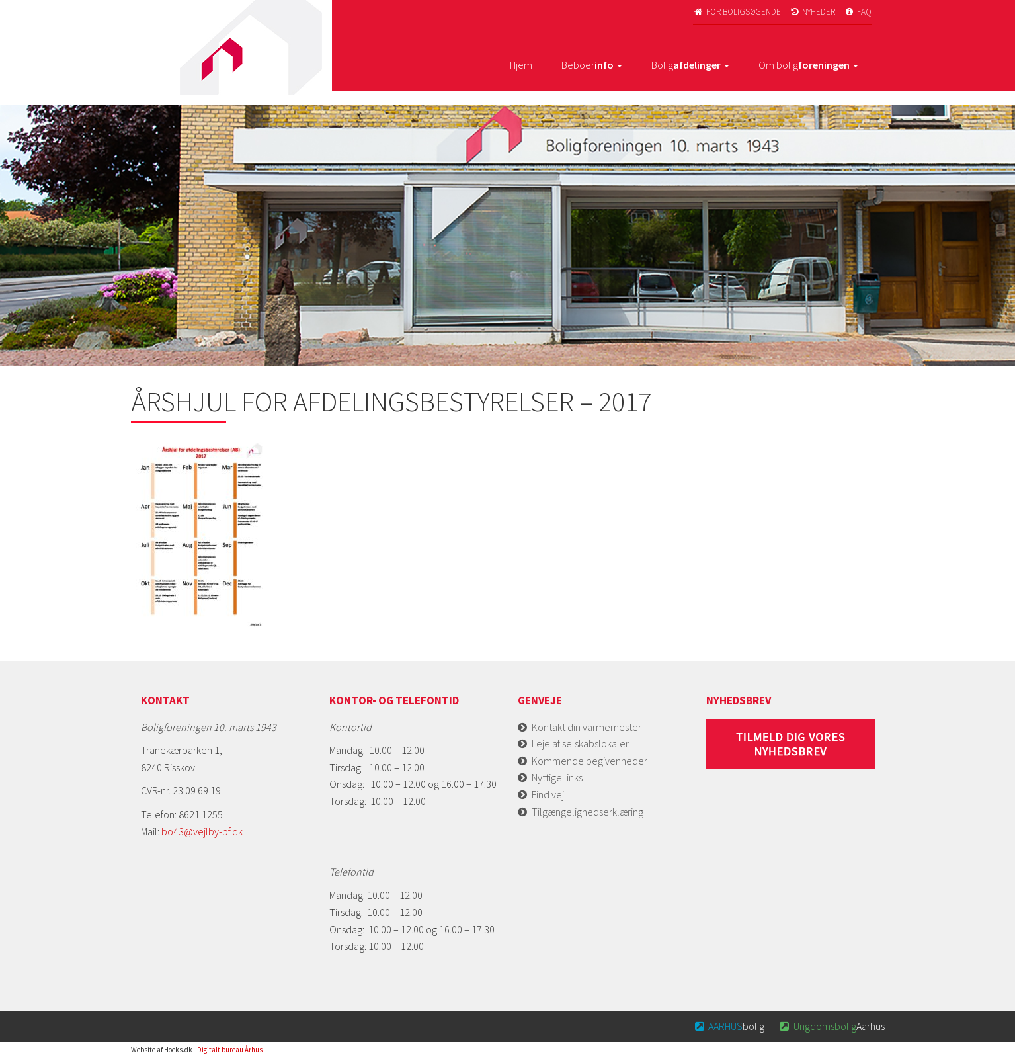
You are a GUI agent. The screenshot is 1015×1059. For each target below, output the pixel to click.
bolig (728, 1026)
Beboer (591, 64)
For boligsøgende (737, 11)
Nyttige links (557, 777)
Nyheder (813, 11)
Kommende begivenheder (589, 760)
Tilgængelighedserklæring (587, 811)
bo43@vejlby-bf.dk (202, 831)
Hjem (521, 64)
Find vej (548, 794)
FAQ (858, 11)
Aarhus (831, 1026)
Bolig (690, 64)
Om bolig (808, 64)
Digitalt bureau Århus (230, 1049)
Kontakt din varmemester (586, 727)
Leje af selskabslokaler (580, 743)
